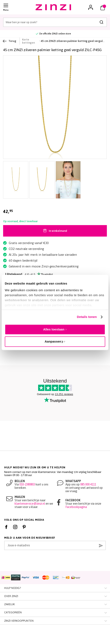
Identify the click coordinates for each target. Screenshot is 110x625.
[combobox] (55, 22)
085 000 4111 (88, 484)
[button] (90, 7)
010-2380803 (27, 484)
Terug (9, 41)
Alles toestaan (53, 329)
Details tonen (87, 317)
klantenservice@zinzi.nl (30, 503)
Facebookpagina (76, 507)
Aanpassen (54, 341)
